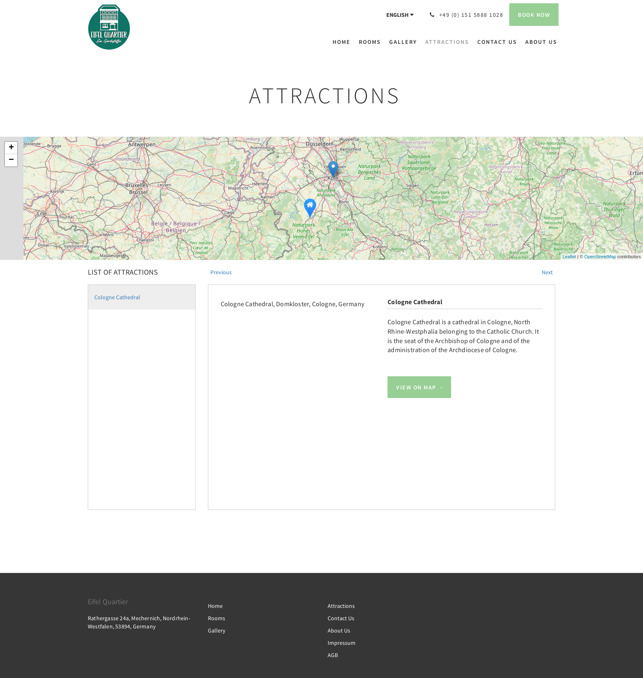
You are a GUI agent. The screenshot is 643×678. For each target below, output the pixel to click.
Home (215, 606)
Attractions (341, 606)
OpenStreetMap (600, 256)
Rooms (216, 618)
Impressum (342, 642)
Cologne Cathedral (117, 297)
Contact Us (341, 618)
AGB (333, 655)
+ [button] (11, 148)
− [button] (11, 160)
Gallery (217, 630)
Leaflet (569, 256)
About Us (339, 630)
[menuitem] (344, 42)
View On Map (416, 387)
